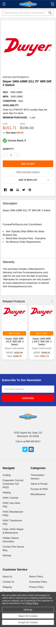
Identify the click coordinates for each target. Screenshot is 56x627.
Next (51, 301)
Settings (28, 609)
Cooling (6, 475)
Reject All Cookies (28, 616)
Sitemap (7, 555)
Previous (48, 301)
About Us (7, 576)
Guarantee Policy (38, 582)
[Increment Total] (11, 154)
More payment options (27, 172)
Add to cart (28, 163)
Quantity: (8, 148)
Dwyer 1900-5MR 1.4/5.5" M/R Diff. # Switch (41, 341)
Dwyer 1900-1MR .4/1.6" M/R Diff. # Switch (14, 341)
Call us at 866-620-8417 (28, 441)
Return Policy (36, 576)
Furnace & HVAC (39, 489)
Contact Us (8, 582)
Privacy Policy (36, 587)
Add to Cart (14, 333)
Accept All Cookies (28, 622)
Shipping (7, 587)
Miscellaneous (38, 494)
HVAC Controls (10, 498)
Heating (7, 492)
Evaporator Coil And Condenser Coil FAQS (13, 484)
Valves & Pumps (39, 484)
